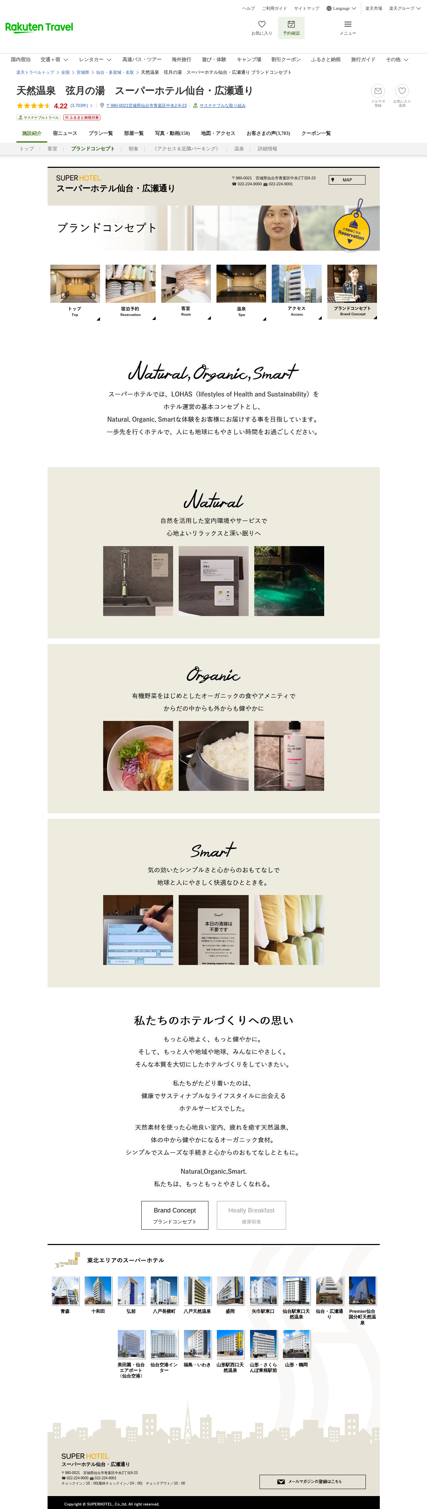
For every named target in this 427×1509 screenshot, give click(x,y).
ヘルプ (248, 8)
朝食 (133, 148)
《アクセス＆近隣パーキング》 (186, 148)
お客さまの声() (268, 133)
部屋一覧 (134, 133)
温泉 (239, 148)
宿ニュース (65, 133)
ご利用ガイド (274, 8)
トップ (26, 148)
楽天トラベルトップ (35, 72)
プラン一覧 (100, 133)
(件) (81, 105)
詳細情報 (267, 148)
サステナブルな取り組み (223, 105)
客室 (52, 148)
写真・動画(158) (172, 133)
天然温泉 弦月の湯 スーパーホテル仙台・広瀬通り (135, 90)
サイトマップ (306, 8)
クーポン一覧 (316, 133)
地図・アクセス (218, 133)
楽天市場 (373, 8)
